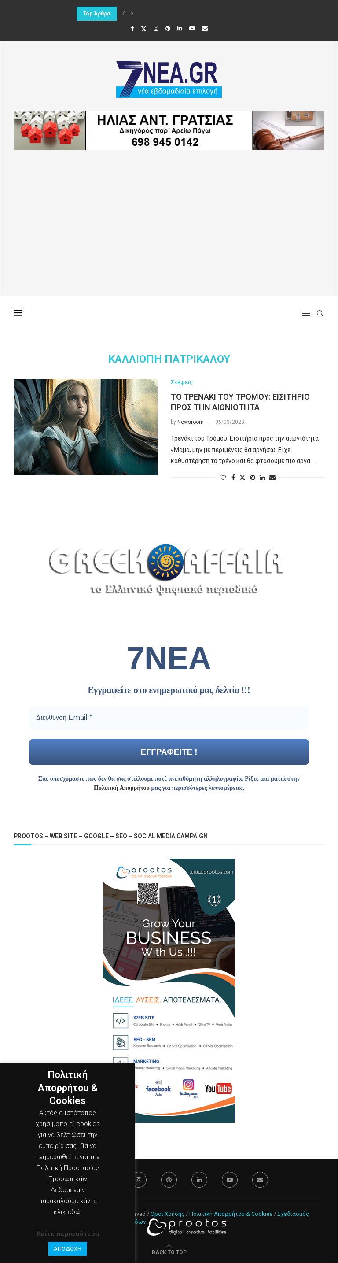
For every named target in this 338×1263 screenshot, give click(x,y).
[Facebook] (132, 28)
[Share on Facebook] (233, 477)
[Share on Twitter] (242, 477)
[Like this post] (223, 477)
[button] (123, 14)
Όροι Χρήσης (167, 1214)
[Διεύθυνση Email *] (169, 717)
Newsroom (190, 422)
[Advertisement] (169, 234)
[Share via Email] (272, 477)
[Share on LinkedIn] (262, 477)
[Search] (320, 313)
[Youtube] (192, 28)
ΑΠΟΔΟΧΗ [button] (67, 1248)
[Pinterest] (167, 28)
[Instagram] (156, 28)
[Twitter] (144, 28)
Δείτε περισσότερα (67, 1234)
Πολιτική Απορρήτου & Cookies (230, 1214)
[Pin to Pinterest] (252, 477)
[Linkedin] (179, 28)
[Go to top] (169, 1252)
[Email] (205, 28)
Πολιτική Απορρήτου (122, 788)
